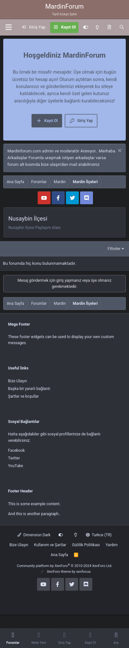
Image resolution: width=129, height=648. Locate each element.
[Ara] (122, 27)
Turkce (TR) (99, 535)
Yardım (112, 545)
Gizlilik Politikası (86, 545)
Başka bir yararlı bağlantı (29, 388)
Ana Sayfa (59, 555)
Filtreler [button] (114, 249)
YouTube (15, 466)
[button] (8, 27)
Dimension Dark (34, 535)
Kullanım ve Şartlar (50, 545)
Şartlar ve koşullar (23, 396)
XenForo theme (59, 572)
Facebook (16, 450)
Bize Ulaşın (17, 381)
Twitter (14, 458)
